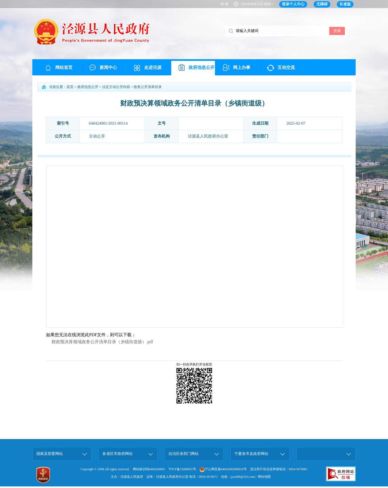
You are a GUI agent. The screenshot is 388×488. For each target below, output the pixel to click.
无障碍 (322, 4)
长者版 (345, 4)
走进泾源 (152, 67)
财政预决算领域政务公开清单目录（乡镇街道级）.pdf (102, 341)
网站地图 (264, 477)
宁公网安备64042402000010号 (223, 469)
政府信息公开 (201, 67)
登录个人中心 (293, 4)
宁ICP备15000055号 (182, 469)
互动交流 (286, 67)
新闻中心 (108, 67)
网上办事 (241, 67)
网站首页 (63, 67)
